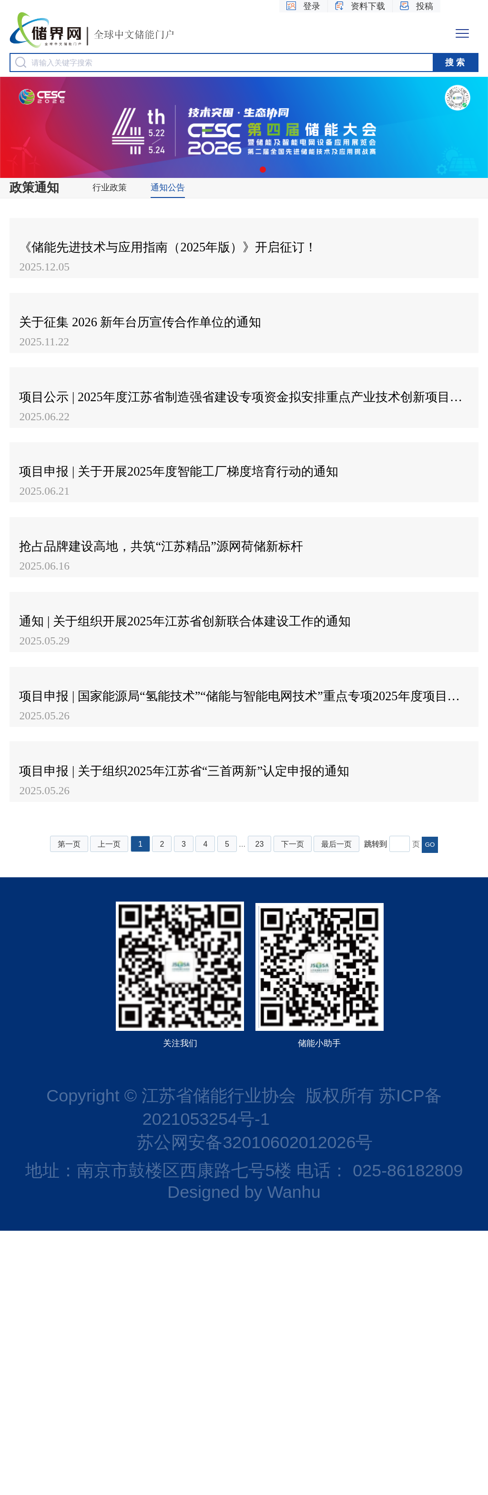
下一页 (292, 1108)
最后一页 (336, 1108)
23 (259, 1108)
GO (430, 1108)
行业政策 (109, 187)
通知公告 (168, 187)
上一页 (109, 1108)
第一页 (69, 1108)
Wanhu (293, 1456)
